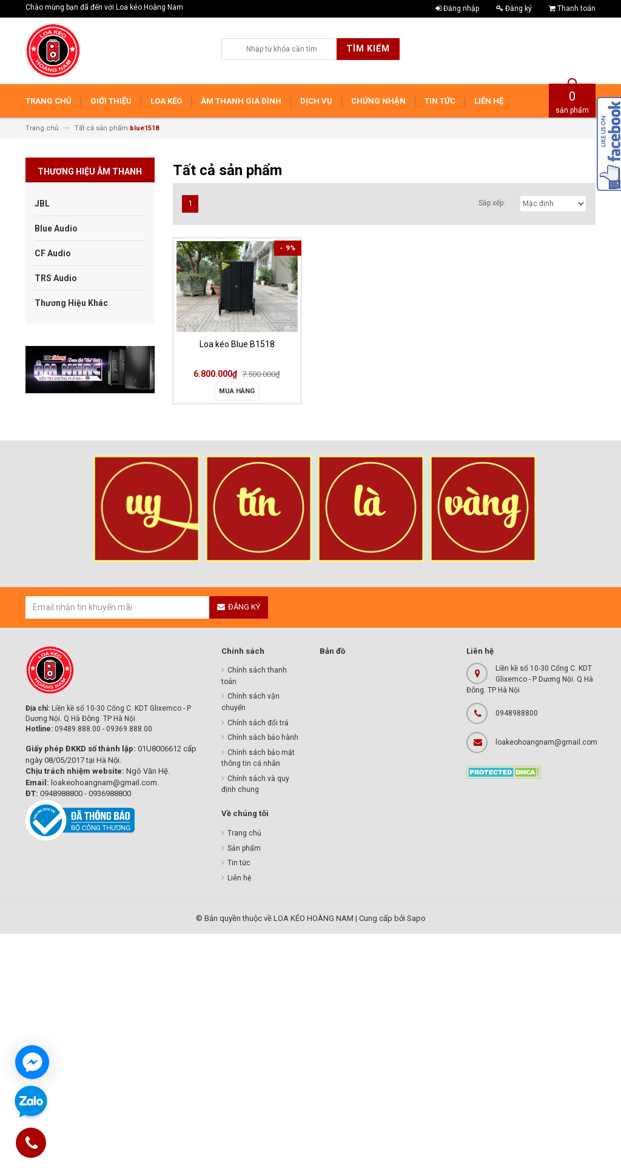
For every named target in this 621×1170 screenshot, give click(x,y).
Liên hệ (239, 878)
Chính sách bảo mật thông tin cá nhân (258, 758)
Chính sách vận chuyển (250, 702)
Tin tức (238, 863)
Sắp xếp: (491, 203)
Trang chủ (244, 833)
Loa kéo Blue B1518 (237, 344)
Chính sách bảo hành (262, 737)
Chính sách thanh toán (254, 676)
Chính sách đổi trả (258, 723)
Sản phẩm (244, 848)
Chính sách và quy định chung (255, 784)
